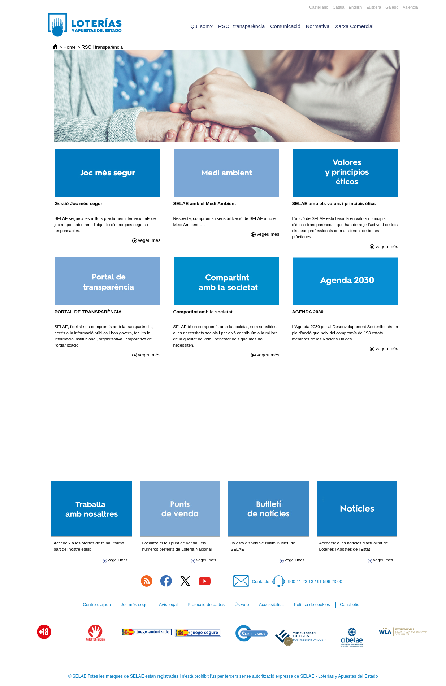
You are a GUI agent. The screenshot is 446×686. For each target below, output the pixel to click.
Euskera (373, 7)
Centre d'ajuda (97, 604)
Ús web (241, 604)
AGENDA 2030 (308, 311)
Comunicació (285, 26)
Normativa (318, 26)
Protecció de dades (206, 604)
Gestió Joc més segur (79, 203)
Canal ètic (349, 604)
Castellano (318, 7)
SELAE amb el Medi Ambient (204, 203)
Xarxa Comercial (354, 26)
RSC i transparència (241, 26)
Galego (391, 7)
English (355, 7)
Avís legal (168, 604)
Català (338, 7)
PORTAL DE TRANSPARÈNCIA (88, 311)
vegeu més (149, 240)
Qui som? (201, 26)
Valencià (410, 7)
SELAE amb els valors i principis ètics (334, 203)
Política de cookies (312, 604)
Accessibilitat (271, 604)
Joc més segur (135, 604)
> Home (68, 47)
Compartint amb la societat (203, 311)
